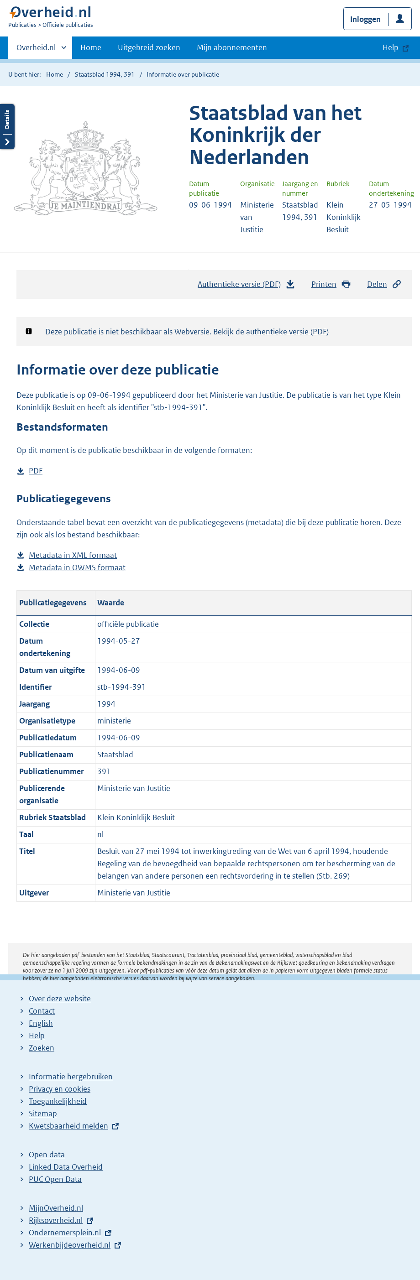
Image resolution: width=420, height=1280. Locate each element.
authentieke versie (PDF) (287, 332)
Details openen (7, 126)
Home (90, 47)
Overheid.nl (36, 50)
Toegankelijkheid (58, 1101)
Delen (384, 284)
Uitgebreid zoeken (149, 47)
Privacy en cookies (59, 1089)
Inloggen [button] (365, 19)
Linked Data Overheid (66, 1167)
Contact (42, 1011)
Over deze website (60, 999)
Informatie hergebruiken (71, 1077)
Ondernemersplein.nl (65, 1233)
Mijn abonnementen (232, 47)
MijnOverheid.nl (56, 1208)
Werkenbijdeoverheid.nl (69, 1245)
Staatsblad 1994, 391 (105, 74)
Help (37, 1035)
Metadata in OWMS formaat (77, 568)
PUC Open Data (55, 1179)
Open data (47, 1155)
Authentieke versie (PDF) (246, 286)
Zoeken (41, 1048)
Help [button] (391, 47)
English (41, 1023)
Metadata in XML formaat (73, 555)
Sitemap (43, 1113)
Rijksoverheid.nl (56, 1220)
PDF (35, 471)
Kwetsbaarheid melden (68, 1126)
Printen (331, 284)
